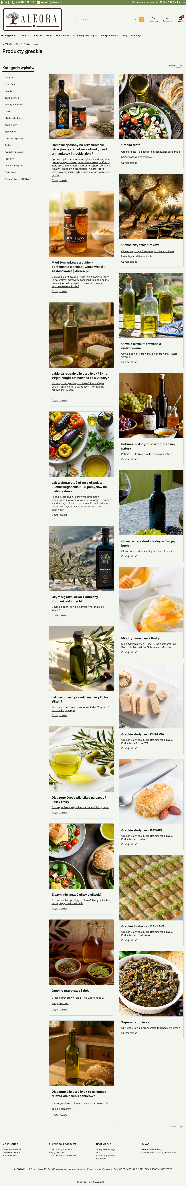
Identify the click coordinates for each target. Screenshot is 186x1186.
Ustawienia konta (11, 1152)
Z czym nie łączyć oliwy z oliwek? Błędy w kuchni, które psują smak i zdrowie (81, 902)
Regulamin (100, 1158)
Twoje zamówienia (11, 1149)
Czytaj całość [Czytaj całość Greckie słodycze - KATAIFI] (129, 844)
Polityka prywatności (105, 1155)
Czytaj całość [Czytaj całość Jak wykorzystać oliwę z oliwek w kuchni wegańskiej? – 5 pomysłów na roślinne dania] (59, 514)
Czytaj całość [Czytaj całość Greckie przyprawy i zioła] (59, 1009)
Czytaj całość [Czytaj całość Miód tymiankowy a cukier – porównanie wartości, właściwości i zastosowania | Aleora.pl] (59, 291)
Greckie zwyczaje (14, 138)
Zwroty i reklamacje (105, 1149)
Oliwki (8, 111)
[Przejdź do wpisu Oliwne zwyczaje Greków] (151, 206)
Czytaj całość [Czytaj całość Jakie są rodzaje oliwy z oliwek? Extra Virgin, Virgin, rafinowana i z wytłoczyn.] (59, 400)
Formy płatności (57, 1152)
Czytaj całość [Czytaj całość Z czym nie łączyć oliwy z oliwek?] (59, 908)
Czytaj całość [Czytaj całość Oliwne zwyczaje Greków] (129, 261)
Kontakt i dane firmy (152, 1149)
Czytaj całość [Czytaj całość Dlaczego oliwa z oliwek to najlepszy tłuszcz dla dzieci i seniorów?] (59, 1114)
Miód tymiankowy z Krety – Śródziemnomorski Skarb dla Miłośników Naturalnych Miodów (148, 645)
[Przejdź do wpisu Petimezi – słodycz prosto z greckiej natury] (151, 405)
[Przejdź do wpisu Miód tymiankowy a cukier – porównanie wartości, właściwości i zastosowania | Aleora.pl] (81, 224)
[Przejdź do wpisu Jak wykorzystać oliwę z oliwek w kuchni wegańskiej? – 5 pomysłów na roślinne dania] (81, 444)
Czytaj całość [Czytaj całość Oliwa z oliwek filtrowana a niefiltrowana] (129, 362)
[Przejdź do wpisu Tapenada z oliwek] (151, 983)
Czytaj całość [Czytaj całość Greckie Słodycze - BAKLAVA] (129, 940)
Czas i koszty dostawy (60, 1149)
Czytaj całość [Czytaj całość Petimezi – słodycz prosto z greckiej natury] (129, 459)
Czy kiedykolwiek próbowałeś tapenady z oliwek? (150, 1027)
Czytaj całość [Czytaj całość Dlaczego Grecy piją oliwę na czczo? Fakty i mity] (59, 812)
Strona (172, 66)
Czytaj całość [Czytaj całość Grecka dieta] (129, 162)
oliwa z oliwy (11, 125)
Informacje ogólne (14, 165)
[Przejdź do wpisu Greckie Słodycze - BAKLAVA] (151, 887)
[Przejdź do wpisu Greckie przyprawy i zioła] (81, 952)
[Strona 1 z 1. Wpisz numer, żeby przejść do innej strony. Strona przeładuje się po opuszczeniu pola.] (178, 66)
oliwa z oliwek (12, 97)
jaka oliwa (10, 84)
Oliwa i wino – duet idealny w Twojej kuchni (146, 551)
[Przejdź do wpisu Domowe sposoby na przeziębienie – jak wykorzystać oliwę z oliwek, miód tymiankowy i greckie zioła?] (81, 106)
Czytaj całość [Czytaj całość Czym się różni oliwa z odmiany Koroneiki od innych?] (59, 615)
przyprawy (10, 131)
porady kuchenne (14, 104)
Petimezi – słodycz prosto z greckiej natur (145, 454)
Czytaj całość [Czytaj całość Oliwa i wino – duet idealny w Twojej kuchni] (129, 556)
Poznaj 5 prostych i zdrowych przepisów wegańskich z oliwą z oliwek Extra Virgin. (76, 498)
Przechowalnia (9, 1155)
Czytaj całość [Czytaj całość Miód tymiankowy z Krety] (129, 652)
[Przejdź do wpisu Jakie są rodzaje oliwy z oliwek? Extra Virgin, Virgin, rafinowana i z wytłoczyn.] (81, 335)
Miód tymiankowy (14, 118)
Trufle (8, 145)
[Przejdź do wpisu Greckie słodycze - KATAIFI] (151, 791)
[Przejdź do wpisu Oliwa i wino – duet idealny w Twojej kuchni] (151, 502)
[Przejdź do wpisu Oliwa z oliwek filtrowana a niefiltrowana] (151, 305)
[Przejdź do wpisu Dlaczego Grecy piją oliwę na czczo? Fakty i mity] (81, 759)
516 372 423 (124, 1169)
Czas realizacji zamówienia (62, 1155)
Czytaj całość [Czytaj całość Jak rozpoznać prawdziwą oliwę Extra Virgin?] (59, 715)
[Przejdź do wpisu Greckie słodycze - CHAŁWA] (151, 695)
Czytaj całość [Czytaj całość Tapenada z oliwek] (129, 1032)
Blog (18, 44)
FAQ (97, 1152)
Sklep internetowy (89, 1182)
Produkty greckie (14, 152)
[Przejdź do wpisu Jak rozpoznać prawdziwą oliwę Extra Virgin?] (81, 658)
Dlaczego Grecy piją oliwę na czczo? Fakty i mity (80, 807)
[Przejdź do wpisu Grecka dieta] (151, 106)
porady (8, 91)
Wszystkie (10, 77)
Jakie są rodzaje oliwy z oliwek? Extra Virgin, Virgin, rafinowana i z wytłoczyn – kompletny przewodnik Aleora (78, 386)
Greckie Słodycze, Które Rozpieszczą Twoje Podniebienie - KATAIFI (147, 837)
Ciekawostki (11, 172)
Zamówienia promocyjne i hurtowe (159, 1152)
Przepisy (9, 158)
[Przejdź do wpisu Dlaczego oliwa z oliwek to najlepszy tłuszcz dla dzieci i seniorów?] (81, 1053)
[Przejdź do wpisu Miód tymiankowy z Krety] (151, 599)
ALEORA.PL (7, 44)
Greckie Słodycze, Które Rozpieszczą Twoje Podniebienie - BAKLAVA (147, 933)
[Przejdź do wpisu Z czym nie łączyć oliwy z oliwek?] (81, 856)
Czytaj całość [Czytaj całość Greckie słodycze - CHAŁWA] (129, 748)
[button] (141, 19)
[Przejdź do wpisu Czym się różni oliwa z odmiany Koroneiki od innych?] (81, 558)
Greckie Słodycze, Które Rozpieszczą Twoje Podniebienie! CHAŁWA (147, 741)
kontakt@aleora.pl (104, 1169)
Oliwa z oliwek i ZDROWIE (18, 179)
